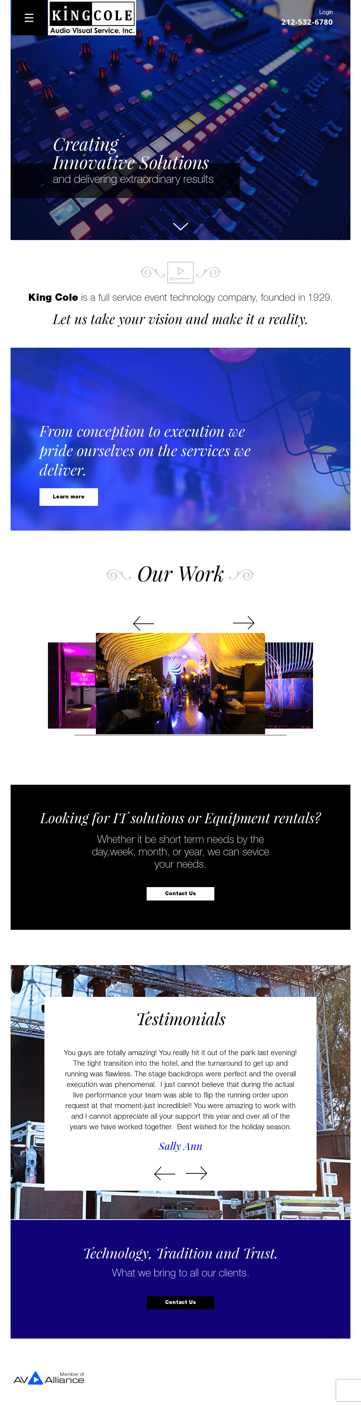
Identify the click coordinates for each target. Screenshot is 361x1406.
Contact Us (180, 893)
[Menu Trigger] (29, 17)
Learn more (70, 494)
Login (323, 12)
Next (207, 607)
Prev (154, 607)
